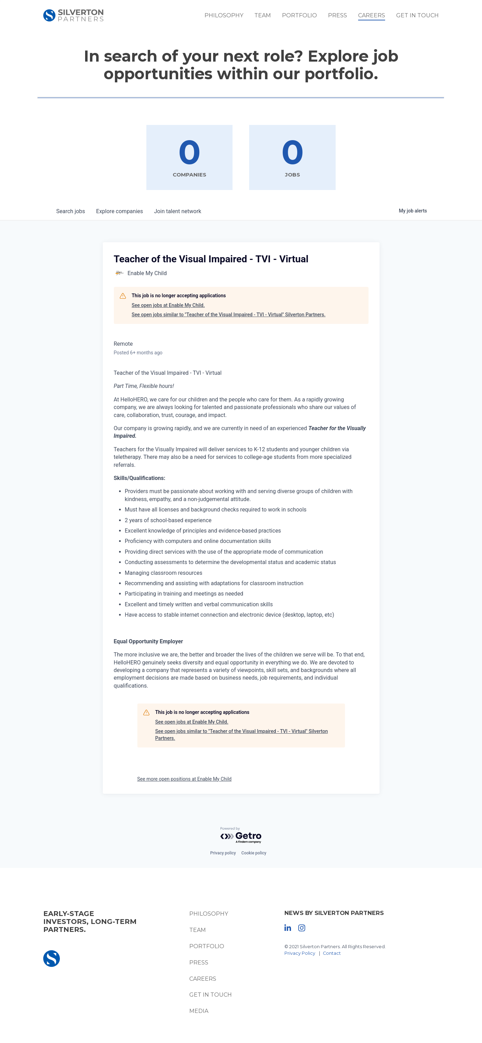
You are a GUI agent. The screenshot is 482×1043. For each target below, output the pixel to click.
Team (268, 17)
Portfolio (305, 17)
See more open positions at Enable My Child (184, 779)
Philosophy (229, 17)
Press (343, 17)
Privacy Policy (301, 953)
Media (197, 1011)
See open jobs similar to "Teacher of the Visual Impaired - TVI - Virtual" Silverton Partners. (229, 315)
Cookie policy (254, 853)
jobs (70, 211)
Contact (333, 953)
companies (119, 211)
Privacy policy (223, 853)
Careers (377, 17)
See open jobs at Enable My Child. (168, 305)
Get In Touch (423, 17)
